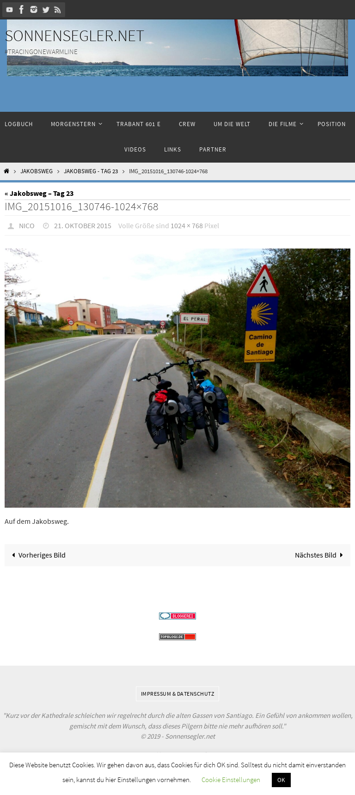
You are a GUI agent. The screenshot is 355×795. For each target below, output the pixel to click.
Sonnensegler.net (74, 35)
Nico (27, 225)
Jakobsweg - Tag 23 (91, 171)
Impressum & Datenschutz (177, 693)
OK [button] (281, 780)
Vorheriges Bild (37, 554)
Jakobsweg (36, 171)
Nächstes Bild (321, 554)
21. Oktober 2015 (82, 225)
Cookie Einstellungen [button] (231, 779)
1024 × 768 (187, 225)
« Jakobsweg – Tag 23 (39, 193)
